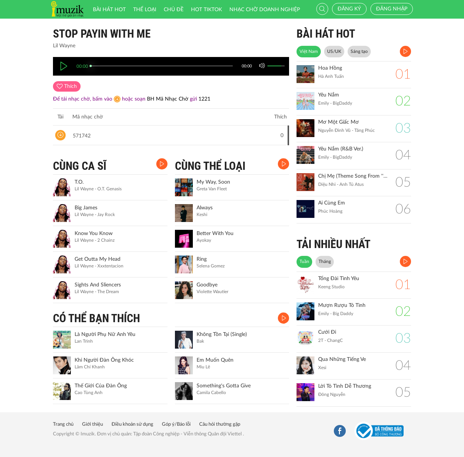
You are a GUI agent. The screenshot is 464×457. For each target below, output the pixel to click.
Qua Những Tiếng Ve (342, 359)
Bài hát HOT (109, 9)
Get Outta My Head (97, 259)
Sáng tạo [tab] (359, 51)
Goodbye (207, 285)
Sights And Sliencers (98, 285)
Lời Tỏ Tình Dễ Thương (344, 386)
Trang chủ (63, 424)
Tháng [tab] (325, 261)
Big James (86, 207)
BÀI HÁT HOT (326, 33)
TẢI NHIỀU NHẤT (333, 244)
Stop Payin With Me (102, 33)
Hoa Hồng (330, 68)
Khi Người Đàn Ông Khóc (104, 360)
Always (205, 207)
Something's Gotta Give (224, 385)
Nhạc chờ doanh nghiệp (264, 9)
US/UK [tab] (334, 51)
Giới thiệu (92, 424)
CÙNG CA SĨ (79, 165)
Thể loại (144, 9)
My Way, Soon (213, 182)
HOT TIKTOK (206, 9)
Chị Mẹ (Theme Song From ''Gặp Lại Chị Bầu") (353, 176)
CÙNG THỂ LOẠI (210, 165)
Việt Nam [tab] (309, 51)
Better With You (215, 233)
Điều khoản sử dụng (132, 424)
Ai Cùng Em (331, 203)
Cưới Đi (327, 332)
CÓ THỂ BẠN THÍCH (96, 318)
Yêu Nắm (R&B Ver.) (340, 149)
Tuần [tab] (304, 261)
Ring (202, 259)
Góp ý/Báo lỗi (176, 424)
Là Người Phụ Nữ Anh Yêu (105, 334)
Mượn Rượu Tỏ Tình (342, 305)
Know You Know (94, 233)
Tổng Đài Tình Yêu (338, 278)
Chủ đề (174, 9)
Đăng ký (349, 9)
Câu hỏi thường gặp (219, 424)
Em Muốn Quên (215, 360)
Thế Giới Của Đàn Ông (101, 385)
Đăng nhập (391, 9)
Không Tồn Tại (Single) (222, 334)
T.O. (79, 182)
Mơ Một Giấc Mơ (338, 122)
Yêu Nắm (328, 95)
